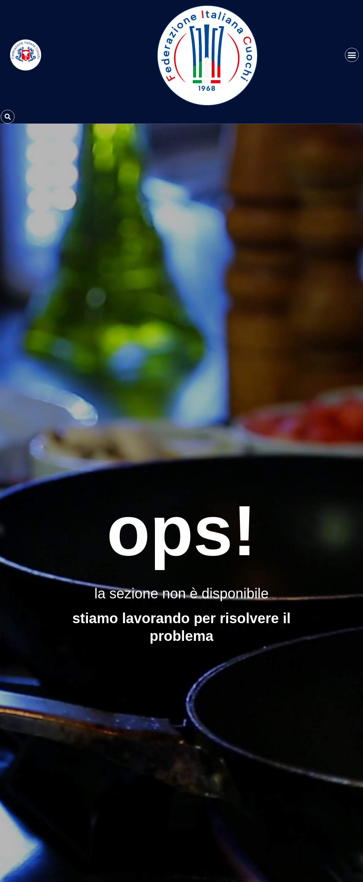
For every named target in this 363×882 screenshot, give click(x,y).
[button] (352, 55)
